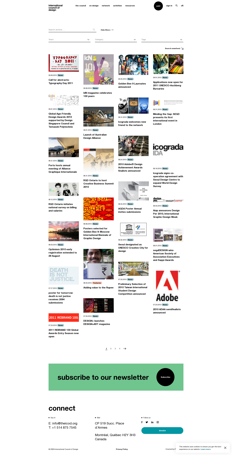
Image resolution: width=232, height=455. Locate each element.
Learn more (206, 449)
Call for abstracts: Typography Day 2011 (61, 81)
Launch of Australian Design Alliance (95, 136)
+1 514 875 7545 (64, 427)
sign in (169, 5)
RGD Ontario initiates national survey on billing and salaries (63, 207)
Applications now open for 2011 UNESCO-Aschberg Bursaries (168, 85)
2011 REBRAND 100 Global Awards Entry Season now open (64, 333)
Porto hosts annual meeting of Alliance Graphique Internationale (63, 168)
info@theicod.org (64, 423)
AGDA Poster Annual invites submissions (130, 210)
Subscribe (165, 377)
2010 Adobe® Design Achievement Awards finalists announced (130, 167)
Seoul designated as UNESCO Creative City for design (133, 247)
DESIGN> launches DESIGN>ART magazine (96, 322)
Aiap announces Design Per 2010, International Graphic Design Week (166, 213)
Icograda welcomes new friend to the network (132, 123)
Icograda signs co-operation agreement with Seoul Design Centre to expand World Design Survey (168, 180)
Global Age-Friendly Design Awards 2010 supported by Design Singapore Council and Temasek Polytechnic (61, 120)
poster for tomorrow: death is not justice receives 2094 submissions (61, 297)
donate (162, 430)
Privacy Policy (122, 449)
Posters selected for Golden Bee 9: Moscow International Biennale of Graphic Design (97, 233)
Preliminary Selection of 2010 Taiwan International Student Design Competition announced (132, 289)
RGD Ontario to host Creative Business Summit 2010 (98, 183)
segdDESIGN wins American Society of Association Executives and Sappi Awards (166, 255)
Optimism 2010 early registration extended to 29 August (63, 252)
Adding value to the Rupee (98, 287)
